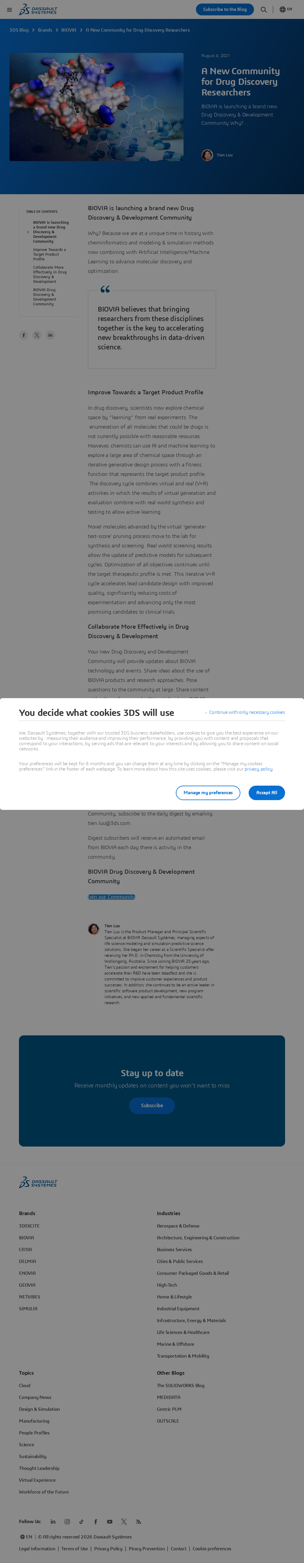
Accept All (266, 792)
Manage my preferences (206, 792)
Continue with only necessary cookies (247, 713)
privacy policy (258, 769)
